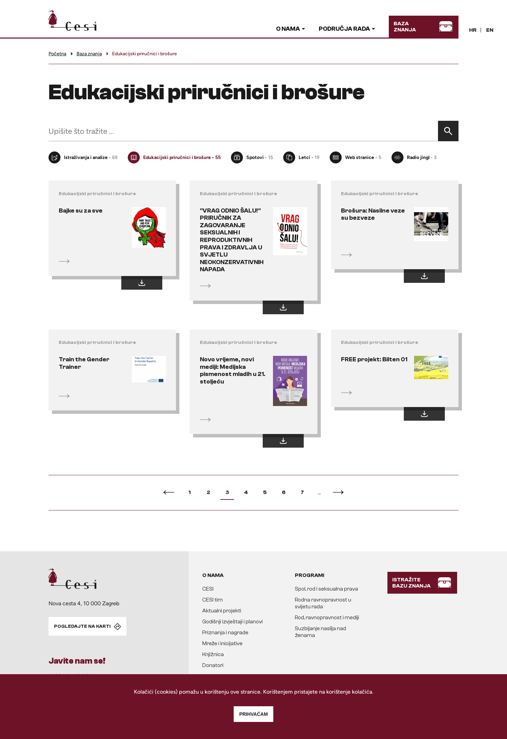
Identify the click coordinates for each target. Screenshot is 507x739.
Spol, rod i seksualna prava (326, 589)
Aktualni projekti (221, 611)
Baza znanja (89, 54)
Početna (57, 54)
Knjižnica (213, 655)
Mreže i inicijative (222, 644)
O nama (288, 28)
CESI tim (212, 600)
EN (489, 30)
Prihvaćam (253, 714)
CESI (208, 589)
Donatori (212, 666)
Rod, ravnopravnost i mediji (327, 618)
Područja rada (344, 28)
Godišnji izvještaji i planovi (232, 622)
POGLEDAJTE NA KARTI (82, 626)
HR (473, 30)
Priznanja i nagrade (225, 633)
